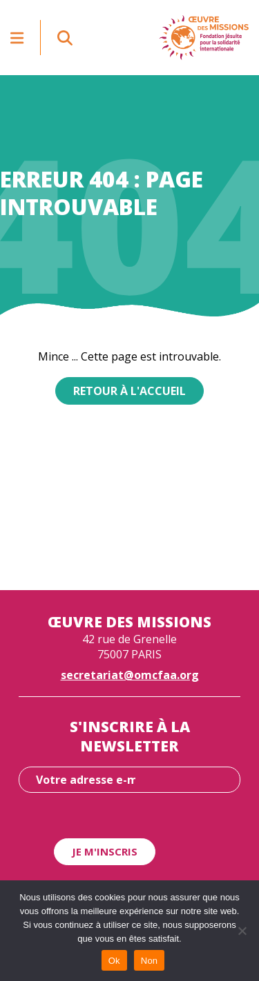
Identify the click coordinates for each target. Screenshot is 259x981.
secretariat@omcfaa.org (130, 674)
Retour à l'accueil (129, 390)
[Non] (242, 931)
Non (149, 960)
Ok (114, 960)
